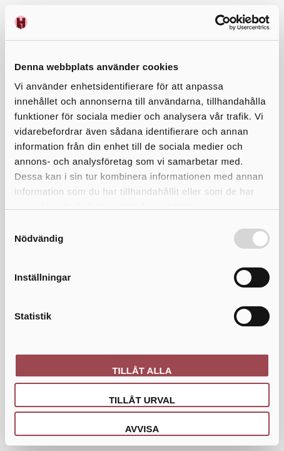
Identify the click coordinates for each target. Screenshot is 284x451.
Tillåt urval (142, 400)
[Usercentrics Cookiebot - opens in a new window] (215, 22)
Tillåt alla (141, 370)
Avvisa (142, 428)
